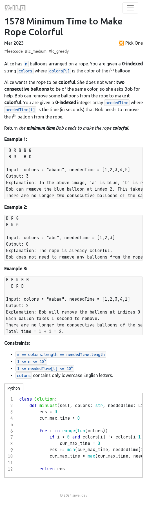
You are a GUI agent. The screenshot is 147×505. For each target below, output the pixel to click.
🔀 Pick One (131, 42)
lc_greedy (60, 51)
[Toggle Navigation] (130, 7)
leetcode (15, 51)
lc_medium (37, 51)
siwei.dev (79, 495)
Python (14, 388)
